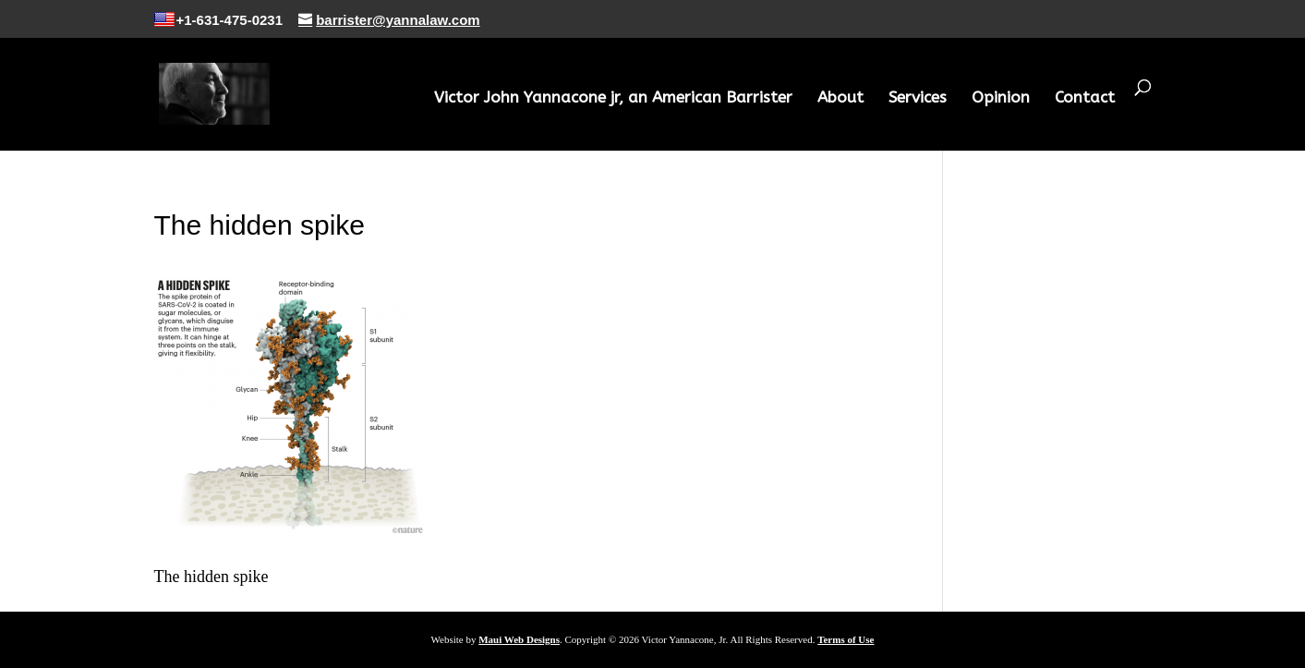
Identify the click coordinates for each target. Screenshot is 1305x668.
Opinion (1001, 98)
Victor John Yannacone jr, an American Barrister (613, 98)
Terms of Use (845, 639)
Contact (1085, 98)
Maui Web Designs (519, 639)
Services (917, 98)
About (840, 98)
